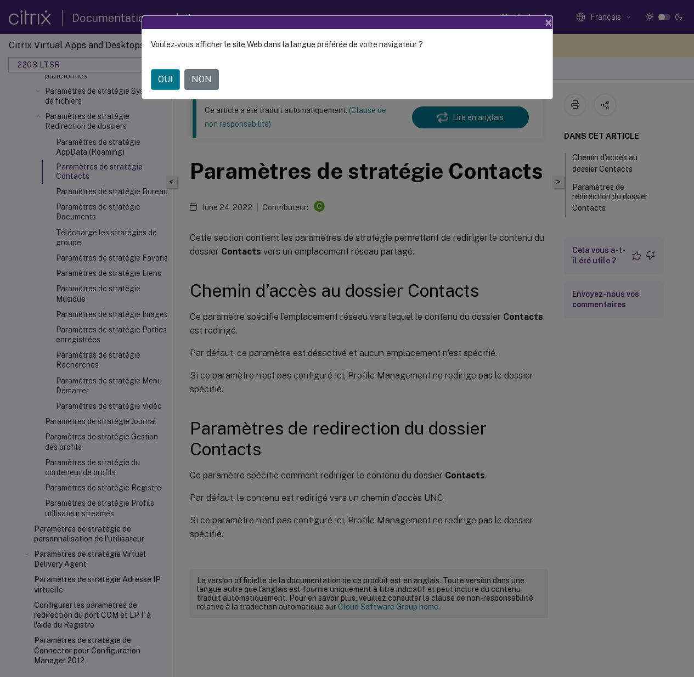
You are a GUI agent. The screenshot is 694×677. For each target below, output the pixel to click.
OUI (165, 79)
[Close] (548, 22)
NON (201, 79)
